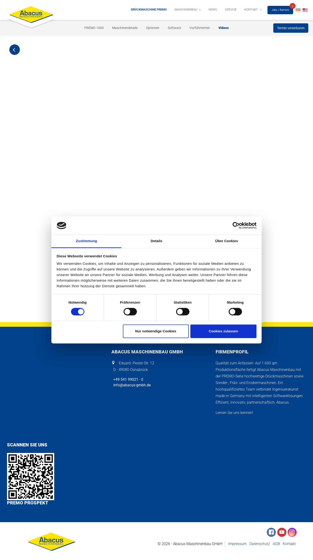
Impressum (237, 544)
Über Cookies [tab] (226, 241)
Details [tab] (156, 241)
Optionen (152, 28)
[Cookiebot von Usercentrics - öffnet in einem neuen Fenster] (236, 225)
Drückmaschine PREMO (162, 10)
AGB (276, 544)
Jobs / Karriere (280, 9)
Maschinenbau (196, 10)
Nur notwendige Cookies (155, 331)
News (220, 10)
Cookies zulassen (223, 331)
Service (235, 10)
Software (174, 28)
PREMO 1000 (94, 28)
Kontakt (252, 10)
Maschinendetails (125, 28)
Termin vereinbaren (291, 28)
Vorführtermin (199, 28)
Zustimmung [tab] (86, 241)
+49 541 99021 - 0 (127, 379)
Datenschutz (259, 544)
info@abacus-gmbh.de (131, 385)
